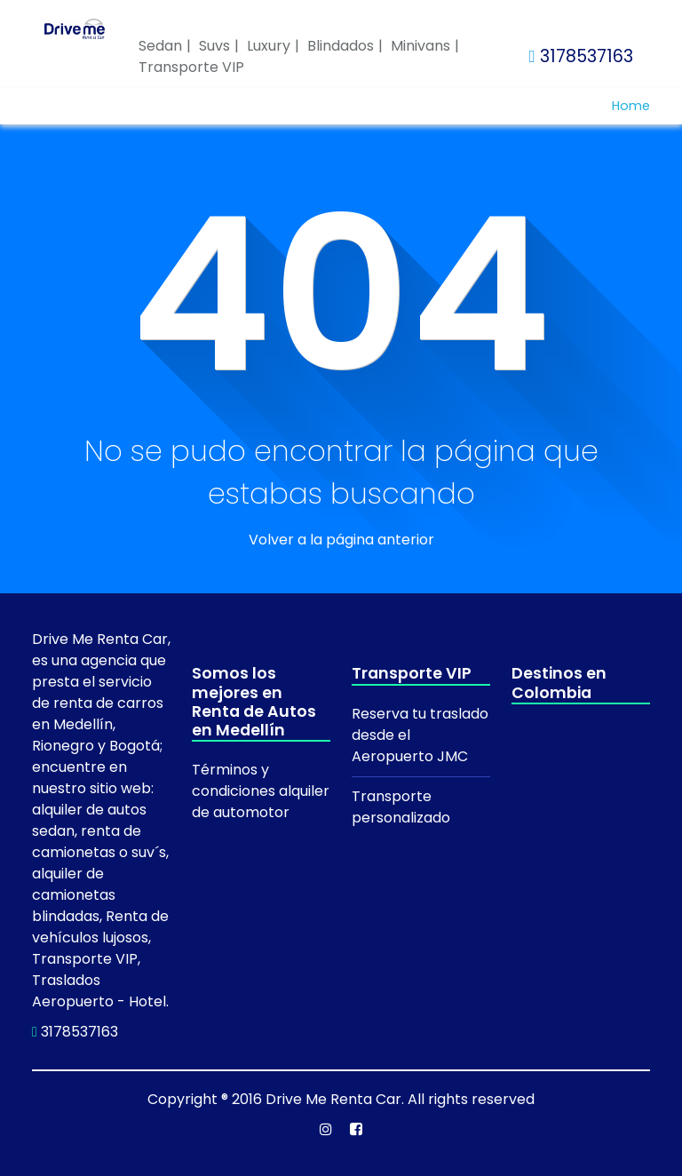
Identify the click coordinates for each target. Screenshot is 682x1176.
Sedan (160, 46)
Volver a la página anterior (341, 539)
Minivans (420, 46)
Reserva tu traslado (420, 713)
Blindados (340, 46)
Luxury (268, 46)
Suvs (214, 46)
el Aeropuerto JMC (410, 746)
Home (631, 106)
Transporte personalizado (401, 807)
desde (375, 735)
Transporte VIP (191, 67)
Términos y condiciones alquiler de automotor (260, 790)
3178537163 (580, 56)
